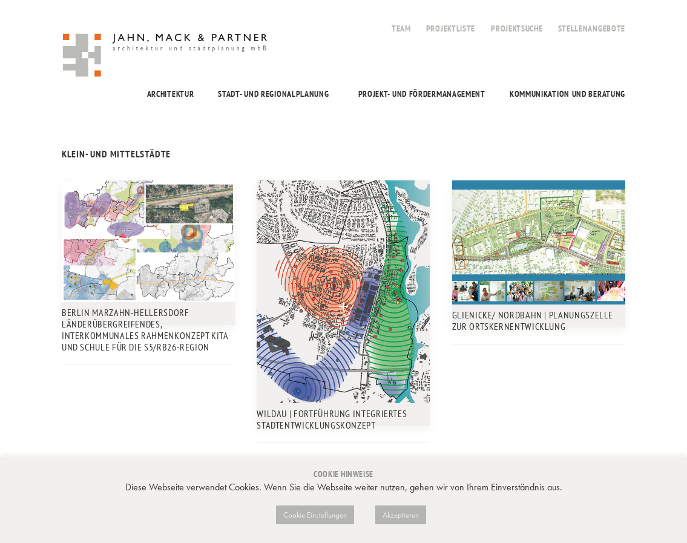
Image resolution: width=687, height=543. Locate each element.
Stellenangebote (592, 28)
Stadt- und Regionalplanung (273, 93)
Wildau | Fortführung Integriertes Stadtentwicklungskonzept (332, 419)
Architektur (170, 93)
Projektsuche (516, 28)
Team (401, 28)
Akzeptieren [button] (401, 515)
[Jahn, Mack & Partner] (166, 57)
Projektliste (450, 28)
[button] (148, 241)
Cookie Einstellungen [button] (315, 515)
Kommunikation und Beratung (567, 93)
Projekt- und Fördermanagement (421, 93)
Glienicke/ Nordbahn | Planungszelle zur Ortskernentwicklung (532, 320)
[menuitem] (401, 22)
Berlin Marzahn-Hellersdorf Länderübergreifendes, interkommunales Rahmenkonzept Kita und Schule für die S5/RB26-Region (145, 330)
